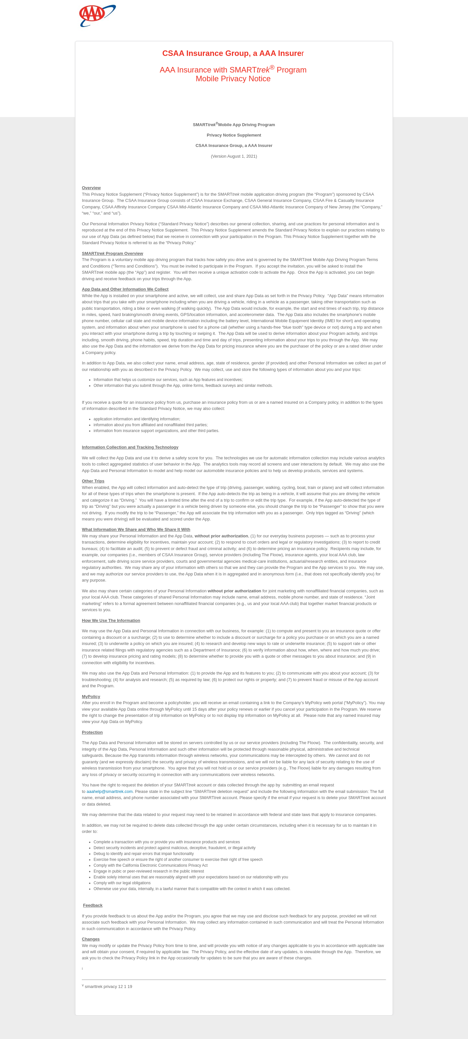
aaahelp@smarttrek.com (109, 791)
